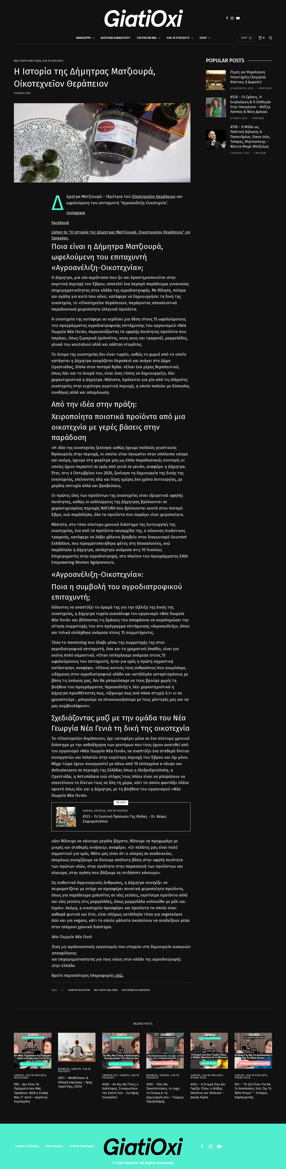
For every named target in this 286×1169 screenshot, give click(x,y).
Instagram (75, 212)
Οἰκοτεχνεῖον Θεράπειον (153, 196)
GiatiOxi (87, 810)
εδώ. (119, 975)
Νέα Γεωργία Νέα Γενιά (27, 61)
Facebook (60, 222)
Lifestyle (100, 810)
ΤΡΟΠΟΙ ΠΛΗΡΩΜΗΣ (82, 1143)
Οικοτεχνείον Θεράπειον (136, 990)
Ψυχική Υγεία (198, 1074)
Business (63, 1066)
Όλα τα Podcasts (52, 61)
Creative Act (110, 1071)
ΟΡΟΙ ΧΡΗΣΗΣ (54, 1143)
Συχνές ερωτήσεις (27, 1143)
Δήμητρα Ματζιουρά (79, 990)
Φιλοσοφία (21, 1074)
